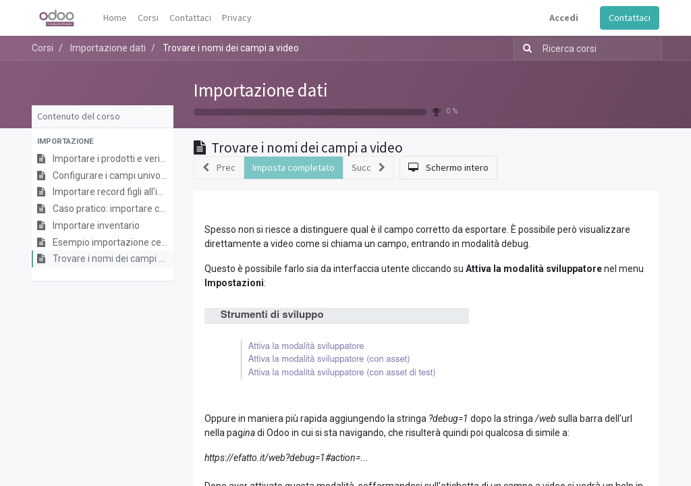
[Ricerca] (524, 48)
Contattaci (630, 17)
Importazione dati (261, 89)
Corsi (42, 48)
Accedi (563, 17)
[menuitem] (115, 17)
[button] (102, 142)
